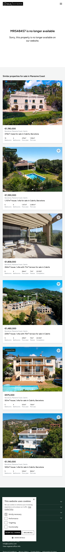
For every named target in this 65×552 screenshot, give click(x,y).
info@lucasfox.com (10, 544)
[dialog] (19, 519)
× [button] (34, 499)
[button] (19, 537)
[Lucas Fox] (13, 4)
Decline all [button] (28, 533)
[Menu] (61, 3)
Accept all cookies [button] (12, 533)
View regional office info (12, 546)
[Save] (58, 84)
